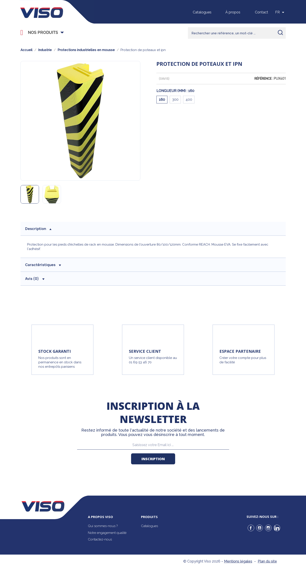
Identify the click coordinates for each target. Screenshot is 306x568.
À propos (232, 12)
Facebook (251, 528)
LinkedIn (277, 528)
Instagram (268, 528)
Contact (261, 12)
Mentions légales (238, 561)
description (38, 228)
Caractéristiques (43, 264)
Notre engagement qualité (107, 533)
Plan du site (267, 561)
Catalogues (202, 12)
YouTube (259, 528)
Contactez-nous (100, 539)
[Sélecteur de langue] (280, 12)
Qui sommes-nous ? (103, 526)
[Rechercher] (237, 33)
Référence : (263, 78)
